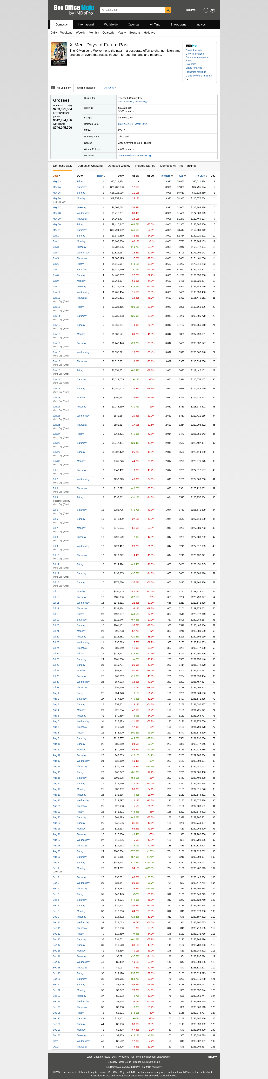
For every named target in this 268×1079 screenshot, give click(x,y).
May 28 (57, 213)
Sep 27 (56, 1018)
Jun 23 (56, 397)
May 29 (57, 218)
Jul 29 (56, 676)
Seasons (134, 32)
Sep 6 (56, 899)
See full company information (132, 101)
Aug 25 (56, 828)
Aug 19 (56, 794)
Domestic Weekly (119, 165)
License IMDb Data (143, 1062)
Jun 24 (56, 406)
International (86, 24)
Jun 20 (56, 370)
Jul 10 (56, 555)
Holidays (149, 32)
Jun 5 (56, 258)
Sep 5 (56, 894)
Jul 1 (55, 470)
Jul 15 (56, 597)
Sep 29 (56, 1029)
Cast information (194, 50)
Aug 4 (56, 710)
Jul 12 (56, 573)
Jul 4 (55, 497)
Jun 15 (56, 325)
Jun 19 (56, 361)
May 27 (57, 207)
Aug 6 (56, 721)
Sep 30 (56, 1035)
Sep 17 (56, 962)
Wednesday (83, 213)
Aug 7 (56, 727)
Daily (53, 32)
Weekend (66, 32)
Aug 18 (56, 789)
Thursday (82, 218)
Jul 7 (55, 528)
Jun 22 (56, 388)
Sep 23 (56, 995)
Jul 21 (56, 631)
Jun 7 (56, 269)
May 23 (57, 181)
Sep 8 (56, 911)
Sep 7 (56, 905)
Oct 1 (55, 1041)
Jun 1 (56, 235)
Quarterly (108, 32)
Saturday (81, 187)
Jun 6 (56, 264)
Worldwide (111, 24)
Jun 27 (56, 433)
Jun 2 (56, 241)
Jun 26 (56, 424)
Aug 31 (56, 862)
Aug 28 (56, 845)
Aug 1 (56, 693)
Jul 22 (56, 636)
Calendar (134, 24)
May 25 (57, 192)
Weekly (80, 32)
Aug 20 (56, 800)
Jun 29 (56, 452)
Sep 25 (56, 1007)
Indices (201, 24)
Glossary (112, 1062)
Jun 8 (56, 275)
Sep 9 (56, 916)
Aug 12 (56, 755)
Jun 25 (56, 415)
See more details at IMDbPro (135, 155)
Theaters (165, 175)
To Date (200, 175)
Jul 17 (56, 608)
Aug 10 (56, 744)
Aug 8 (56, 732)
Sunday (81, 192)
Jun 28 (56, 443)
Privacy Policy (123, 1075)
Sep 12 (56, 933)
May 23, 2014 (125, 124)
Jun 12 (56, 297)
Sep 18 (56, 967)
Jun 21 (56, 379)
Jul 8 (55, 537)
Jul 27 (56, 664)
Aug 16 (56, 777)
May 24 (57, 187)
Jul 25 (56, 653)
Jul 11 (56, 564)
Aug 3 (56, 704)
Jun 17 (56, 343)
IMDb (148, 1067)
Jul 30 (56, 681)
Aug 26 (56, 834)
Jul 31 (56, 687)
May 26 (57, 198)
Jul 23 (56, 642)
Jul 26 (56, 659)
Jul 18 (56, 614)
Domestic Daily (62, 165)
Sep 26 (56, 1012)
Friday (80, 181)
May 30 (57, 224)
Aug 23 (56, 817)
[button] (195, 68)
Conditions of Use (100, 1075)
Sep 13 (56, 939)
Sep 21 (56, 984)
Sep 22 (56, 990)
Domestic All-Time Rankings (178, 165)
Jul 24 (56, 648)
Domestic (62, 24)
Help (157, 1062)
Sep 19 (56, 973)
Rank (100, 175)
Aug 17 (56, 783)
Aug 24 (56, 823)
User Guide (125, 1062)
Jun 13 (56, 306)
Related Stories (145, 165)
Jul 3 (55, 488)
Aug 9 (56, 738)
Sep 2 (56, 877)
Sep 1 (56, 868)
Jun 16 (56, 334)
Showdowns (178, 24)
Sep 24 (56, 1001)
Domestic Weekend (90, 165)
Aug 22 (56, 811)
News (189, 60)
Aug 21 (56, 806)
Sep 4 (56, 888)
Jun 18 (56, 352)
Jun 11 (56, 292)
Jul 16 (56, 602)
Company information (197, 57)
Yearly (122, 32)
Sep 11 (56, 928)
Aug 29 (56, 851)
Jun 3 (56, 247)
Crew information (195, 53)
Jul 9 (55, 546)
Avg (181, 175)
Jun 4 (56, 252)
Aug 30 (56, 856)
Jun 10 (56, 286)
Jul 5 (55, 509)
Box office (191, 64)
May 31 (57, 230)
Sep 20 (56, 979)
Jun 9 (56, 280)
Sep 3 (56, 883)
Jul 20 (56, 625)
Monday (81, 198)
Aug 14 (56, 766)
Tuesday (81, 207)
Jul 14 (56, 591)
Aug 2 (56, 698)
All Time (155, 24)
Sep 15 (56, 950)
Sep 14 (56, 945)
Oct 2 (55, 1046)
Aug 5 (56, 715)
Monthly (94, 32)
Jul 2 (55, 479)
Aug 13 (56, 760)
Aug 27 (56, 840)
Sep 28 (56, 1024)
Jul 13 (56, 582)
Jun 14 (56, 316)
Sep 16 (56, 956)
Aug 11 (56, 749)
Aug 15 (56, 772)
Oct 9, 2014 (141, 124)
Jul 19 (56, 619)
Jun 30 (56, 461)
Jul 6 (55, 519)
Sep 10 (56, 922)
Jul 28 (56, 670)
